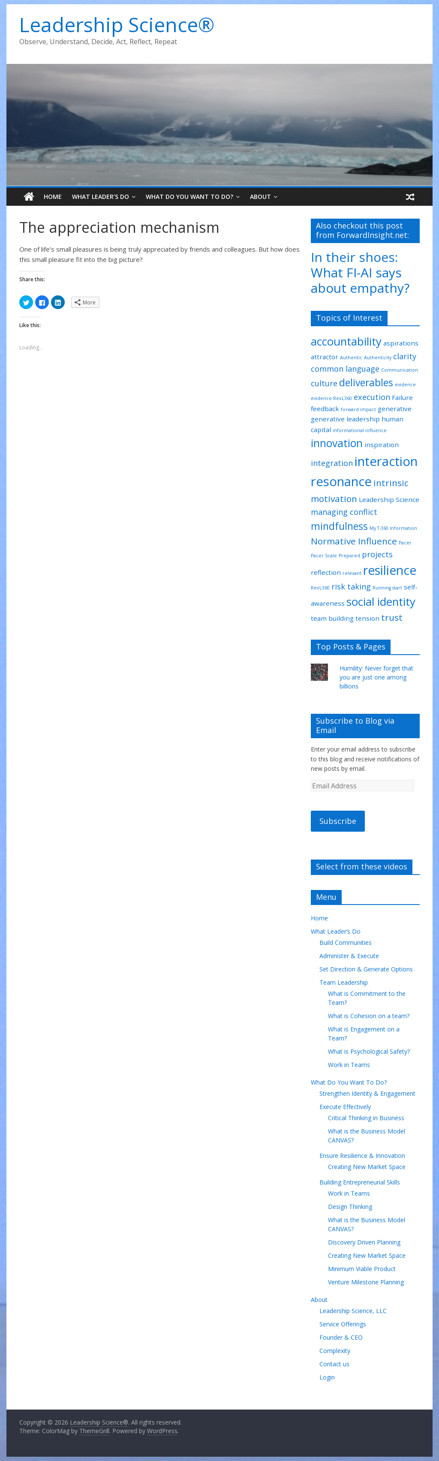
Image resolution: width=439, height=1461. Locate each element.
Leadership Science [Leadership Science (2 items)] (389, 499)
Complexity (334, 1351)
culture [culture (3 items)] (324, 383)
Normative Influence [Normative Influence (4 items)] (354, 541)
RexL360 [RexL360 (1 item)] (320, 588)
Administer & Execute (349, 956)
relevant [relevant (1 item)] (352, 573)
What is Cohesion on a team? (368, 1016)
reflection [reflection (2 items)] (326, 572)
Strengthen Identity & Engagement (367, 1093)
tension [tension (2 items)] (367, 618)
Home (53, 196)
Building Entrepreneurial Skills (359, 1182)
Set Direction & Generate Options (366, 969)
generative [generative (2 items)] (395, 408)
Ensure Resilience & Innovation (362, 1155)
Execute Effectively (345, 1107)
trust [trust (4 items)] (392, 617)
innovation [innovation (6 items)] (337, 443)
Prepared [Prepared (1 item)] (349, 556)
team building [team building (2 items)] (332, 618)
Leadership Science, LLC (353, 1311)
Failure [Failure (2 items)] (402, 397)
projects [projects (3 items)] (377, 554)
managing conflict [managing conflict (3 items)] (344, 512)
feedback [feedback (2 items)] (325, 408)
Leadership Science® (116, 24)
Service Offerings (342, 1324)
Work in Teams (349, 1065)
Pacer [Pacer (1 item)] (405, 543)
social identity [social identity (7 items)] (380, 601)
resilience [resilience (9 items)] (389, 570)
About (260, 196)
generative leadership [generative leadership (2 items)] (345, 419)
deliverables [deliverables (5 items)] (366, 382)
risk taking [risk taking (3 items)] (351, 586)
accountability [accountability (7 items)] (346, 341)
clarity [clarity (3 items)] (404, 356)
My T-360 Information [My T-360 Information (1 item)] (393, 528)
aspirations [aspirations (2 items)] (400, 343)
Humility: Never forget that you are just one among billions (376, 677)
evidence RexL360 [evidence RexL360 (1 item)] (331, 398)
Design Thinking (350, 1206)
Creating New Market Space (367, 1167)
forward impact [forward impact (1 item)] (358, 409)
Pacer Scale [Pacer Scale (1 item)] (324, 556)
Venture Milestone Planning (366, 1282)
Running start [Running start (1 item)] (387, 588)
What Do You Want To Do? (189, 196)
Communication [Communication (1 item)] (399, 370)
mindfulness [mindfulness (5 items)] (339, 526)
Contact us (334, 1364)
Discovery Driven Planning (364, 1242)
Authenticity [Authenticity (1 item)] (377, 358)
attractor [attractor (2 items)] (324, 356)
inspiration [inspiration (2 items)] (381, 444)
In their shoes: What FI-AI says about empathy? (360, 272)
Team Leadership (343, 982)
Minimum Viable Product (362, 1269)
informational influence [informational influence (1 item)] (360, 430)
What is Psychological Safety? (369, 1051)
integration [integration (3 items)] (332, 463)
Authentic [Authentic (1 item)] (351, 358)
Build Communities (345, 942)
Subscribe (337, 821)
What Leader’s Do (100, 196)
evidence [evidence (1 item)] (405, 385)
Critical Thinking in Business (366, 1118)
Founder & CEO (341, 1337)
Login (327, 1377)
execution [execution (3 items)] (372, 397)
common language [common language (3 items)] (345, 369)
